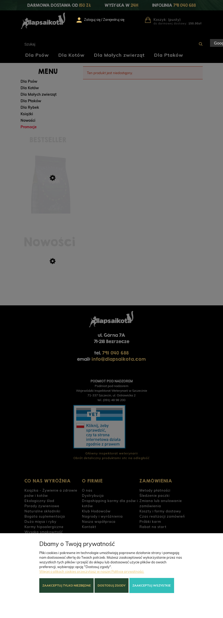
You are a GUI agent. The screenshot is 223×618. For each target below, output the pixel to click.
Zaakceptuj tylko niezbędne (66, 585)
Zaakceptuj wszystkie (151, 585)
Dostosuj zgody (111, 585)
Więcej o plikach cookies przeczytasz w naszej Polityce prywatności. (91, 571)
